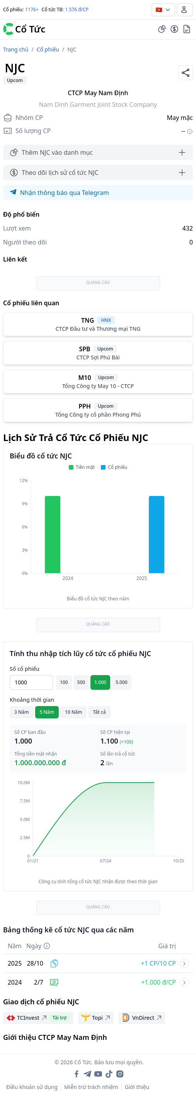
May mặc (180, 117)
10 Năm (73, 712)
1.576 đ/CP (77, 9)
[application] (98, 535)
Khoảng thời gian (32, 699)
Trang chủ (15, 49)
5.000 (122, 682)
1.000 (100, 682)
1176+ (31, 9)
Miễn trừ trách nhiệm (91, 1087)
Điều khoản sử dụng (32, 1087)
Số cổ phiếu (24, 668)
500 (81, 682)
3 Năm (21, 712)
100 (64, 682)
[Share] (185, 72)
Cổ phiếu (48, 49)
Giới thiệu (137, 1087)
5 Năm (47, 712)
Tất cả (99, 712)
